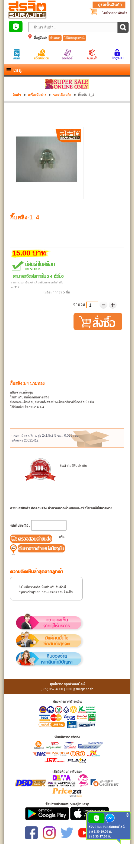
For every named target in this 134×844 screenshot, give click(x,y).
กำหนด (55, 38)
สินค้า (17, 95)
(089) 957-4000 (52, 689)
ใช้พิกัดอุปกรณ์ (74, 38)
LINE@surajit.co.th (79, 689)
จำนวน (79, 304)
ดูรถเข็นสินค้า (110, 5)
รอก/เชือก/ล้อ (62, 95)
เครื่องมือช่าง (37, 95)
